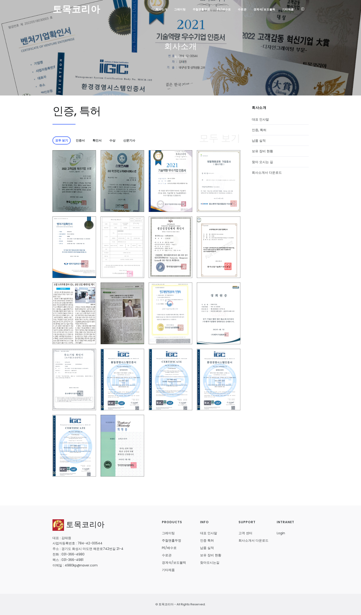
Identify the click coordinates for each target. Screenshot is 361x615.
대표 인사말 (260, 119)
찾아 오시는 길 (262, 162)
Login (281, 533)
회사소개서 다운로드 (267, 172)
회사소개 (161, 9)
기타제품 (288, 9)
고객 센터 (245, 533)
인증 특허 (207, 540)
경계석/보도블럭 (264, 9)
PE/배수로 (224, 9)
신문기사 (129, 140)
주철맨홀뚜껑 (201, 9)
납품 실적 (259, 140)
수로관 (242, 9)
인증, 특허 (259, 130)
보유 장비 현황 (262, 151)
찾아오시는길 (209, 562)
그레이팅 (180, 9)
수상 (112, 140)
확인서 (97, 140)
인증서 (80, 140)
